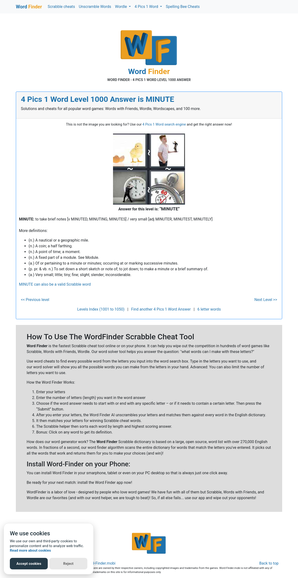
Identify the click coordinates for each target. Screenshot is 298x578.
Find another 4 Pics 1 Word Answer (161, 309)
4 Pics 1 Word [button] (147, 6)
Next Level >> (265, 299)
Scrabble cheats (61, 6)
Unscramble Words (95, 6)
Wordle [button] (121, 6)
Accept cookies (28, 563)
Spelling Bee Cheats (183, 6)
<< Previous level (35, 299)
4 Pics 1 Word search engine (164, 124)
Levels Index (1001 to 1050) (101, 309)
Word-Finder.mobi (100, 563)
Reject (68, 563)
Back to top (269, 563)
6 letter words (209, 309)
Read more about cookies (30, 550)
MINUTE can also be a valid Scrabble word (55, 284)
